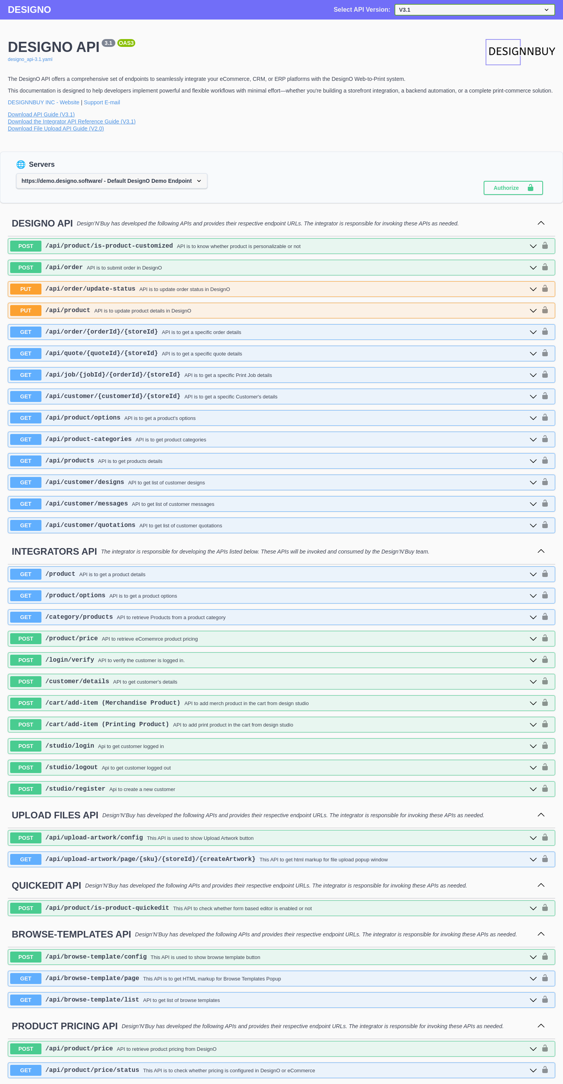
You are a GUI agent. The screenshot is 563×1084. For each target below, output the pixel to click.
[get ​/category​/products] (273, 617)
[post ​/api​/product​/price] (273, 1048)
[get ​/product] (273, 574)
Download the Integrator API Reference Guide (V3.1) (72, 121)
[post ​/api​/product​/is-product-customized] (273, 246)
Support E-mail (102, 102)
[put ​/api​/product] (273, 310)
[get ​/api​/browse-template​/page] (273, 978)
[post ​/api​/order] (273, 267)
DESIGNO (29, 9)
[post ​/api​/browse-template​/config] (273, 957)
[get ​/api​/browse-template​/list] (273, 1000)
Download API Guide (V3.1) (41, 114)
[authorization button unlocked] (545, 246)
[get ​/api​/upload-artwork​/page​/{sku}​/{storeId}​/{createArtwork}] (273, 859)
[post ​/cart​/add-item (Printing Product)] (273, 724)
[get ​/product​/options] (273, 595)
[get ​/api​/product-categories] (273, 439)
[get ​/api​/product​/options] (273, 418)
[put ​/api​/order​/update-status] (273, 289)
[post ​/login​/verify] (273, 660)
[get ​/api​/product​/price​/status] (273, 1070)
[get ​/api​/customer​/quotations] (273, 525)
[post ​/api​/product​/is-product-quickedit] (273, 908)
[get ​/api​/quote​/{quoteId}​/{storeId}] (273, 353)
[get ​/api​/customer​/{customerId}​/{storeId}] (273, 396)
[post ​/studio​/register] (273, 789)
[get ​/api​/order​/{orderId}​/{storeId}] (273, 332)
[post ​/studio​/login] (273, 746)
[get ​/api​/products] (273, 460)
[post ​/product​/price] (273, 638)
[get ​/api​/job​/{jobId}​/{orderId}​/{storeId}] (273, 375)
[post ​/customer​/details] (273, 681)
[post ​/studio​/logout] (273, 767)
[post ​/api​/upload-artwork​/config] (273, 837)
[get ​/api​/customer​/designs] (273, 482)
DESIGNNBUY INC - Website (43, 102)
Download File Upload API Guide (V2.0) (56, 128)
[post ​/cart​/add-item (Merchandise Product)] (273, 703)
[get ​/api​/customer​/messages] (273, 503)
